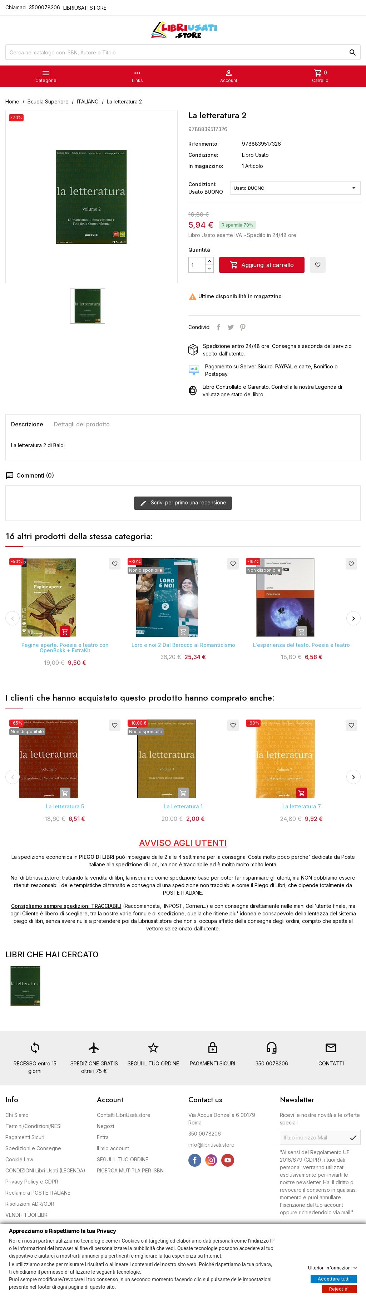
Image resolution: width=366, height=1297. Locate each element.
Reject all (339, 1288)
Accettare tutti (334, 1278)
